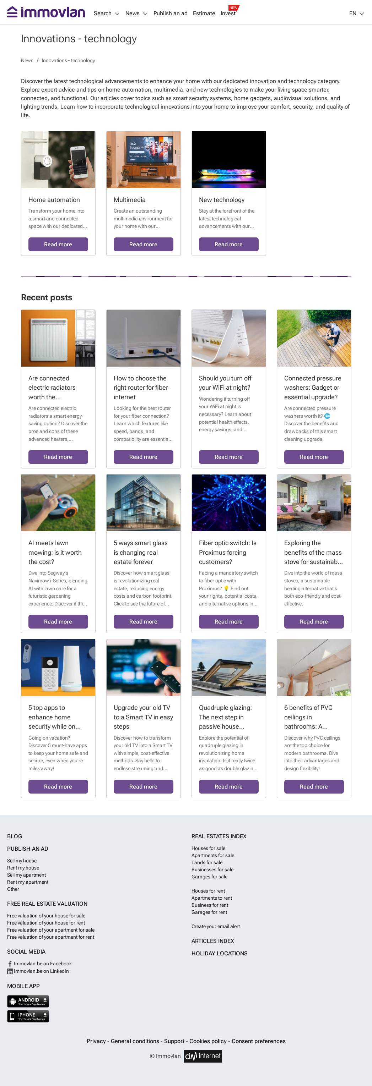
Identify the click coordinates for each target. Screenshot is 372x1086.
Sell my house (22, 860)
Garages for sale (209, 876)
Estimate (204, 13)
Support (175, 1041)
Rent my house (23, 868)
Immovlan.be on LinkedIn (38, 971)
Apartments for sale (213, 855)
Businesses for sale (212, 869)
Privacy (97, 1041)
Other (13, 889)
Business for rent (210, 905)
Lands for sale (207, 862)
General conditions (136, 1041)
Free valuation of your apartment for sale (51, 930)
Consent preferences (259, 1041)
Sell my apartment (26, 875)
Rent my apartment (27, 882)
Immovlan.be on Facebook (39, 963)
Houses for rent (208, 891)
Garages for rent (209, 912)
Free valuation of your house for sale (46, 915)
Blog (14, 836)
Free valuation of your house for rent (46, 923)
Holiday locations (220, 953)
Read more (58, 244)
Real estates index (219, 836)
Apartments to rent (212, 898)
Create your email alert (216, 926)
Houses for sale (208, 848)
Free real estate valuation (47, 903)
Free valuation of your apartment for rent (50, 937)
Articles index (213, 941)
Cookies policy (208, 1041)
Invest (228, 13)
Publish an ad (170, 13)
